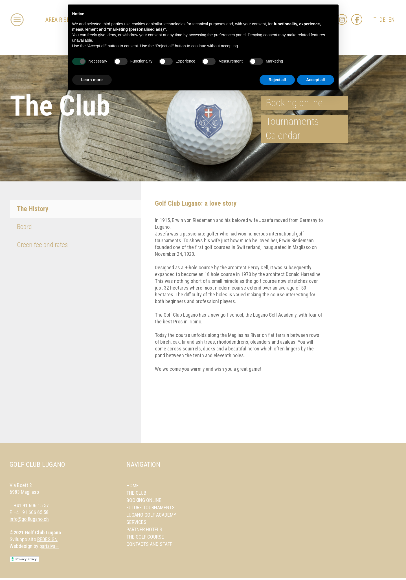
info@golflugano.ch (29, 519)
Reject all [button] (277, 79)
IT (374, 20)
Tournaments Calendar (292, 128)
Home (132, 485)
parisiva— (49, 546)
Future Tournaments (150, 507)
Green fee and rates (42, 245)
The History (33, 209)
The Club (136, 493)
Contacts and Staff (149, 544)
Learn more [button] (92, 79)
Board (24, 227)
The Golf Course (145, 537)
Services (136, 522)
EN (391, 20)
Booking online (294, 103)
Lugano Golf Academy (151, 515)
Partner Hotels (144, 529)
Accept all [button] (315, 79)
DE (382, 20)
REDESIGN (47, 539)
